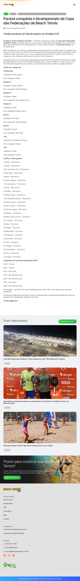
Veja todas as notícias (67, 321)
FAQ (4, 507)
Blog (6, 14)
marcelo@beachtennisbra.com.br (16, 551)
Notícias (13, 14)
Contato (6, 519)
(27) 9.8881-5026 (10, 548)
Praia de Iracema (64, 45)
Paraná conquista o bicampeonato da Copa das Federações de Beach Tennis (42, 14)
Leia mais (7, 363)
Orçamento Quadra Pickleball (13, 533)
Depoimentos (8, 504)
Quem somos (8, 500)
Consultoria (7, 511)
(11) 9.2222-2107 (10, 544)
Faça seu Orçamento (12, 477)
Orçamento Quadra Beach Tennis (14, 529)
